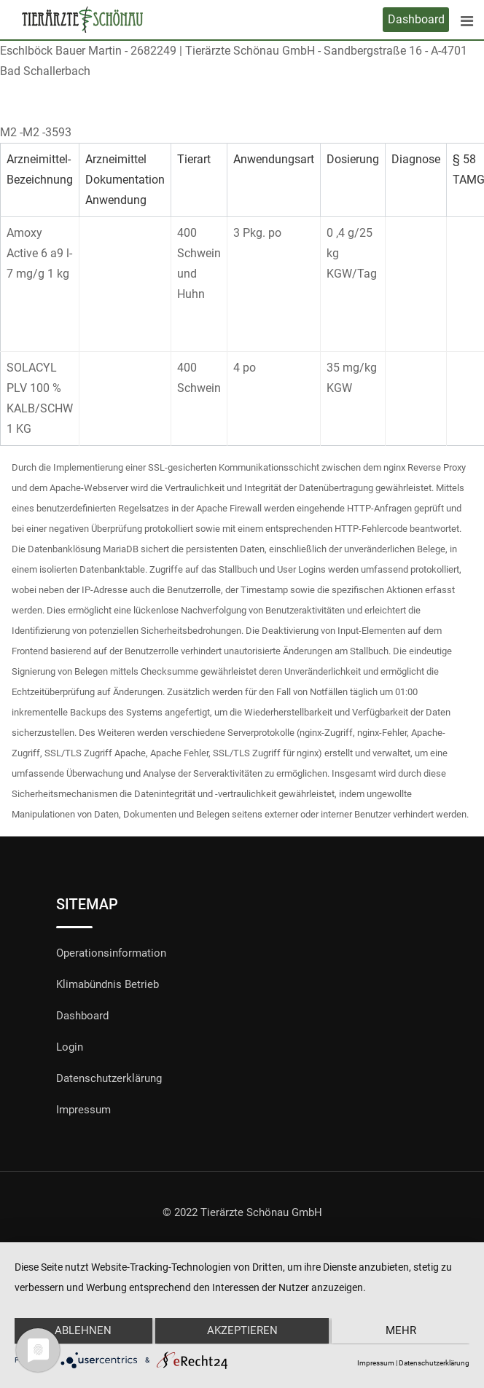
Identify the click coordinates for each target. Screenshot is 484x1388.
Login (69, 1047)
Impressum (83, 1109)
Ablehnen (81, 1331)
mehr (402, 1331)
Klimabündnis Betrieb (107, 984)
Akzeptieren (242, 1331)
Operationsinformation (111, 953)
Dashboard (416, 19)
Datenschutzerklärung (109, 1078)
